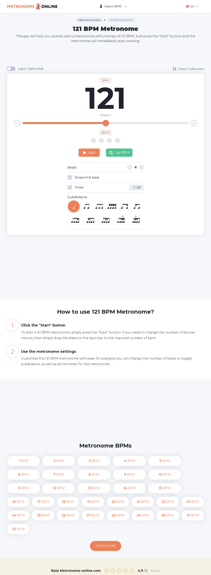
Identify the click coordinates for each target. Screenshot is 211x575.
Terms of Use (164, 569)
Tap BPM (119, 153)
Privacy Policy (141, 569)
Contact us (120, 569)
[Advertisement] (106, 54)
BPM (18, 461)
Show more (106, 518)
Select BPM (113, 6)
